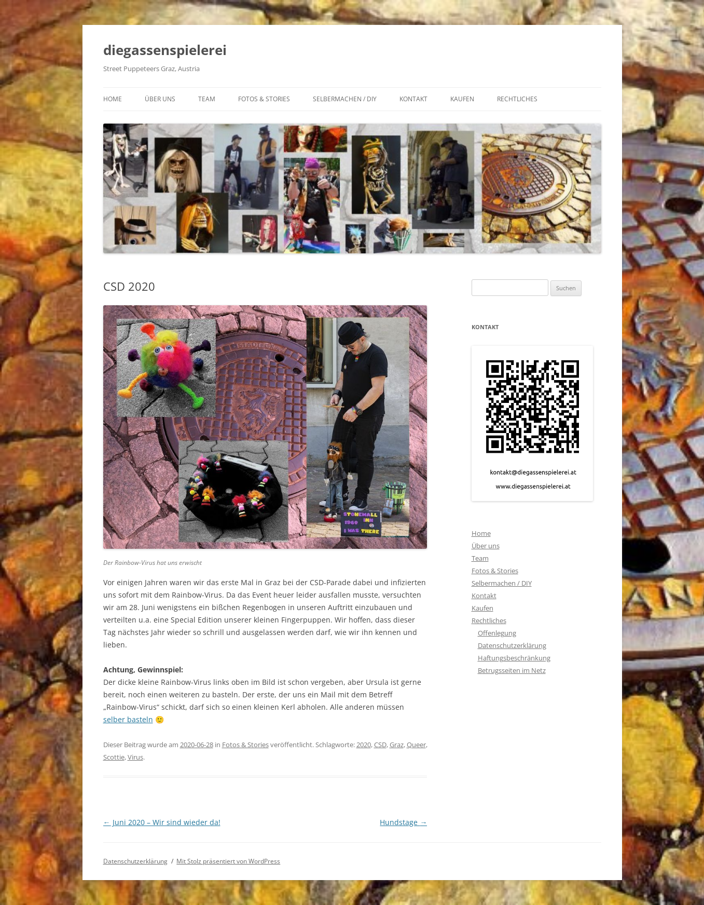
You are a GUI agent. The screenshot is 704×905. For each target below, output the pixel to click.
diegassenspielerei (165, 49)
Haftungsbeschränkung (514, 658)
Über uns (160, 98)
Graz (397, 744)
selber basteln (128, 719)
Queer (416, 744)
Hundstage (403, 822)
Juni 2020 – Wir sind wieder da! (161, 822)
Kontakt (413, 98)
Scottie (114, 757)
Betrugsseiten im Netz (512, 670)
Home (112, 98)
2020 (363, 744)
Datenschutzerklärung (512, 645)
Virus (135, 757)
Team (206, 98)
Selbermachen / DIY (345, 98)
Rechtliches (517, 98)
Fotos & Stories (264, 98)
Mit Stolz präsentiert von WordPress (228, 861)
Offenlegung (497, 633)
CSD (380, 744)
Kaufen (462, 98)
